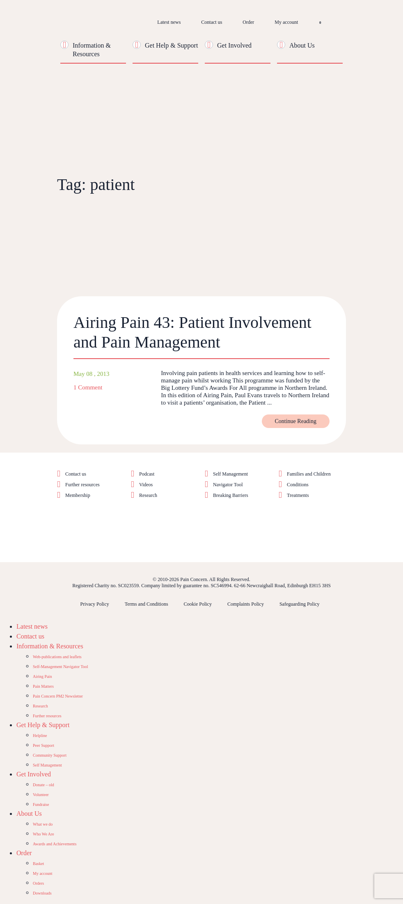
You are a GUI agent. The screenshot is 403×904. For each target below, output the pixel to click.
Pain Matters (43, 686)
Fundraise (41, 804)
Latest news (169, 22)
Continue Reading (296, 421)
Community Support (49, 755)
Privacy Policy (94, 604)
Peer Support (43, 745)
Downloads (42, 893)
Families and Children (309, 474)
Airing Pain (42, 676)
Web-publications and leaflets (57, 657)
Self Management (230, 474)
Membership (77, 495)
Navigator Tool (228, 484)
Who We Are (43, 834)
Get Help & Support (171, 45)
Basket (38, 863)
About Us (302, 45)
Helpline (40, 735)
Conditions (298, 484)
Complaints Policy (245, 604)
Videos (146, 484)
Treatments (298, 495)
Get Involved (234, 45)
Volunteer (41, 794)
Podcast (146, 474)
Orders (38, 883)
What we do (43, 824)
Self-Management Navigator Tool (60, 666)
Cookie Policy (198, 604)
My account (286, 22)
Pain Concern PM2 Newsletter (58, 696)
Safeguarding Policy (299, 604)
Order (248, 22)
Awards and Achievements (54, 844)
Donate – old (43, 785)
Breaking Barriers (230, 495)
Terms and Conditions (146, 604)
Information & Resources (49, 646)
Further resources (82, 484)
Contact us (211, 22)
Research (148, 495)
